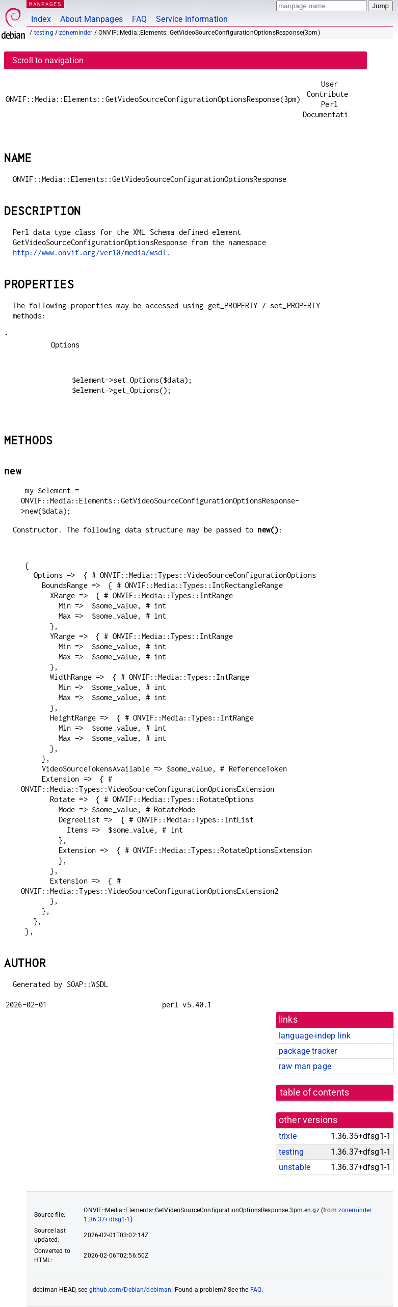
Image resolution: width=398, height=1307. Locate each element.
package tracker (308, 1051)
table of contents (315, 1092)
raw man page (305, 1066)
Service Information (192, 19)
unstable (294, 1167)
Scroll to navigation (48, 60)
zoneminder (76, 32)
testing (44, 32)
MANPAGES (45, 4)
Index (41, 19)
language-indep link (315, 1036)
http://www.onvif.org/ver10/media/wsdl (90, 252)
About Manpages (91, 19)
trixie (288, 1136)
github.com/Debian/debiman (130, 1289)
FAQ (139, 19)
